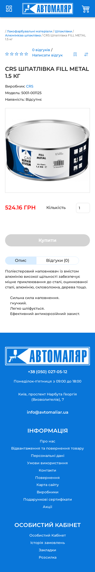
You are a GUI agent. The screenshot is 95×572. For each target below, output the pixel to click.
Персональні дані (47, 455)
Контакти (47, 470)
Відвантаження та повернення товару (47, 448)
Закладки (47, 550)
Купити (47, 240)
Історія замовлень (47, 542)
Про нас (47, 441)
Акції (47, 506)
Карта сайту (47, 484)
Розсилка (47, 557)
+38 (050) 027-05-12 (47, 371)
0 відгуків (41, 50)
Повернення (47, 477)
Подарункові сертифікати (47, 499)
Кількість (56, 207)
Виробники (48, 492)
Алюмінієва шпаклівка (23, 35)
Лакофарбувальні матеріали (29, 31)
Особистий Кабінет (47, 535)
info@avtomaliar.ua (47, 412)
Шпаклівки (63, 31)
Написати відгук (47, 55)
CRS (29, 86)
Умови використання (47, 463)
